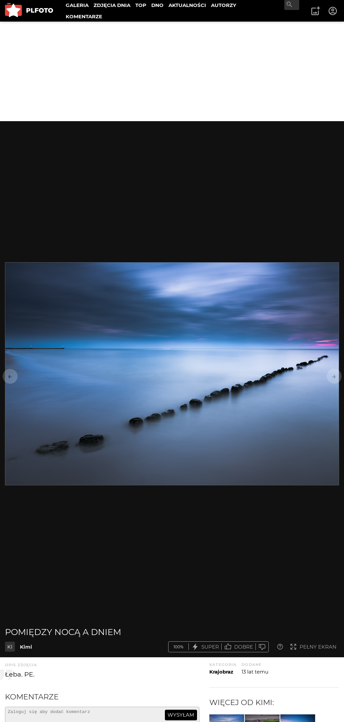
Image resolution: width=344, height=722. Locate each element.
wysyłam (181, 715)
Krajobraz (221, 672)
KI (10, 647)
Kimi (26, 647)
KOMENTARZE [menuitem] (84, 16)
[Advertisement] (172, 71)
